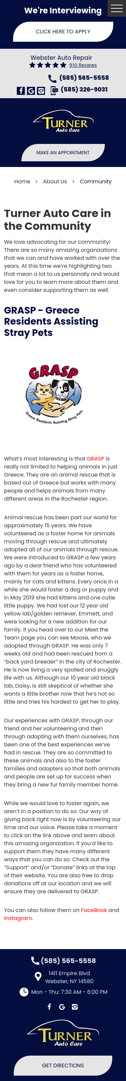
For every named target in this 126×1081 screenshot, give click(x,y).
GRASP (95, 459)
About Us (55, 181)
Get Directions (63, 1065)
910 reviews (83, 65)
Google (31, 91)
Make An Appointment (63, 152)
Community (96, 181)
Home (22, 181)
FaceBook (94, 910)
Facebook (21, 91)
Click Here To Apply (63, 31)
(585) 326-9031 (84, 90)
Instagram (41, 91)
